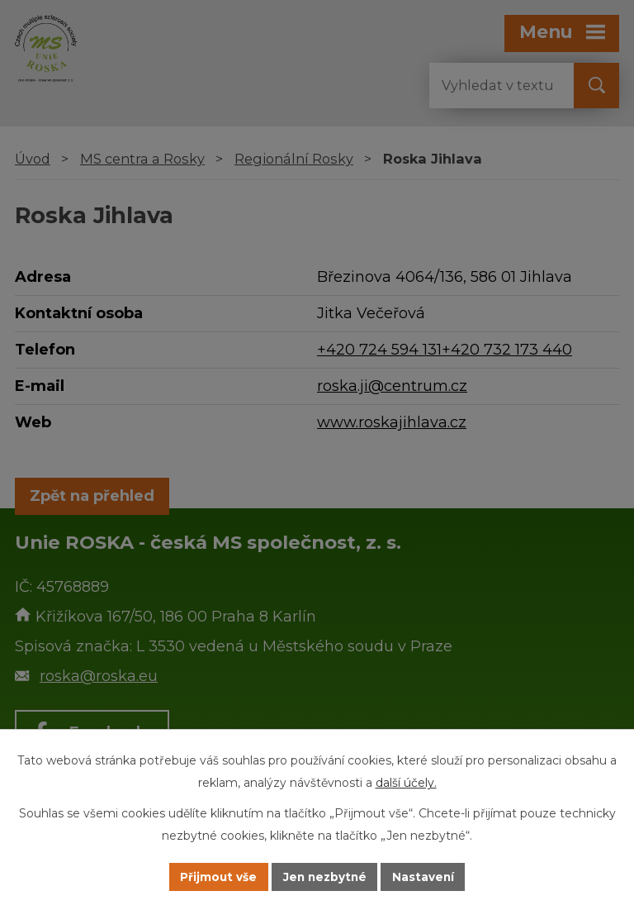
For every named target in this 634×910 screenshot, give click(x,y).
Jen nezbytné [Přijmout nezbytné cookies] (325, 876)
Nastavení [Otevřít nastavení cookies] (426, 876)
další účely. (406, 781)
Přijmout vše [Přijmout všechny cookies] (216, 876)
